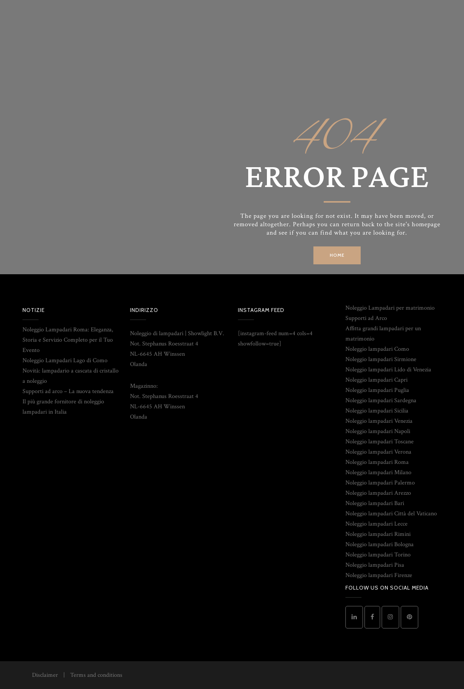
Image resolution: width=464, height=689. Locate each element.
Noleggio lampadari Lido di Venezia (388, 370)
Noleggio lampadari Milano (378, 472)
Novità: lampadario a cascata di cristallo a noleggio (70, 376)
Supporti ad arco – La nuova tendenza (68, 391)
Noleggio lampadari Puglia (377, 390)
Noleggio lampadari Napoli (377, 431)
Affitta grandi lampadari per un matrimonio (383, 334)
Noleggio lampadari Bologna (379, 544)
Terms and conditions (96, 675)
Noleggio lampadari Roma (377, 462)
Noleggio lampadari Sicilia (376, 411)
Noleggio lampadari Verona (378, 452)
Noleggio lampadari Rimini (378, 534)
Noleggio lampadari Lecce (376, 524)
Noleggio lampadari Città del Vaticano (391, 514)
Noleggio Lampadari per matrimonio (390, 308)
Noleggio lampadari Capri (376, 380)
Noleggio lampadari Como (377, 349)
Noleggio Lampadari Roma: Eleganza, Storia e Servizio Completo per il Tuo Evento (67, 340)
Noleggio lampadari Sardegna (380, 400)
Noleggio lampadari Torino (378, 555)
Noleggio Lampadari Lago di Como (65, 360)
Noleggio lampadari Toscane (379, 442)
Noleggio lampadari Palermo (380, 483)
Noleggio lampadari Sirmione (380, 359)
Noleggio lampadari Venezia (379, 421)
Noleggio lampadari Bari (374, 503)
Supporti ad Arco (366, 318)
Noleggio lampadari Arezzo (378, 493)
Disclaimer (45, 675)
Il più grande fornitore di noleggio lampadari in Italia (63, 407)
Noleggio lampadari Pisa (374, 565)
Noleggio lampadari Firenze (378, 575)
